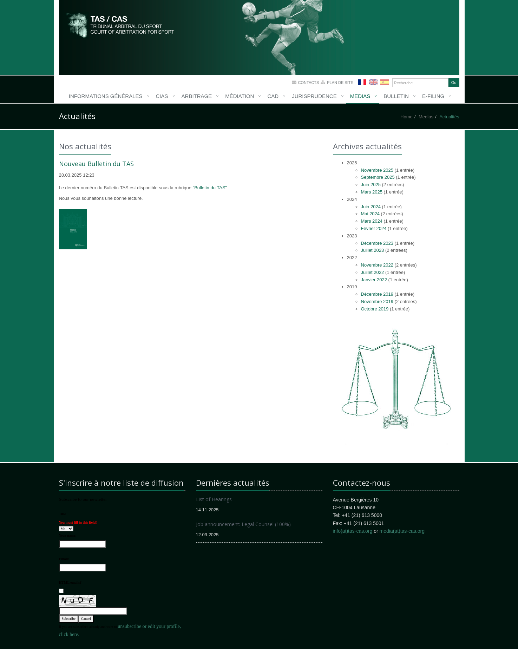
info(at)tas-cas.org (353, 531)
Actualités (449, 116)
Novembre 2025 (377, 170)
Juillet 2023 (372, 250)
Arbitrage (197, 96)
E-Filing (433, 96)
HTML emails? (70, 582)
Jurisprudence (314, 96)
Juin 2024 (371, 206)
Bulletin (396, 96)
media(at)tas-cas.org (402, 531)
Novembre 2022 (377, 265)
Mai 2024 (370, 213)
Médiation (239, 96)
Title (62, 514)
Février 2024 (374, 228)
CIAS (162, 96)
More (120, 24)
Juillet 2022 (372, 272)
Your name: (68, 535)
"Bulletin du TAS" (210, 187)
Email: (64, 559)
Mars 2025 (371, 192)
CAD (272, 96)
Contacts (308, 82)
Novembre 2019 (377, 301)
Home (406, 116)
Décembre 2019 (377, 294)
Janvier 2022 (374, 279)
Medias (360, 96)
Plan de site (340, 82)
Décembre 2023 (377, 243)
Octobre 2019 (375, 309)
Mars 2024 (371, 221)
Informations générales (106, 96)
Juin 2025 (371, 184)
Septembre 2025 (378, 177)
